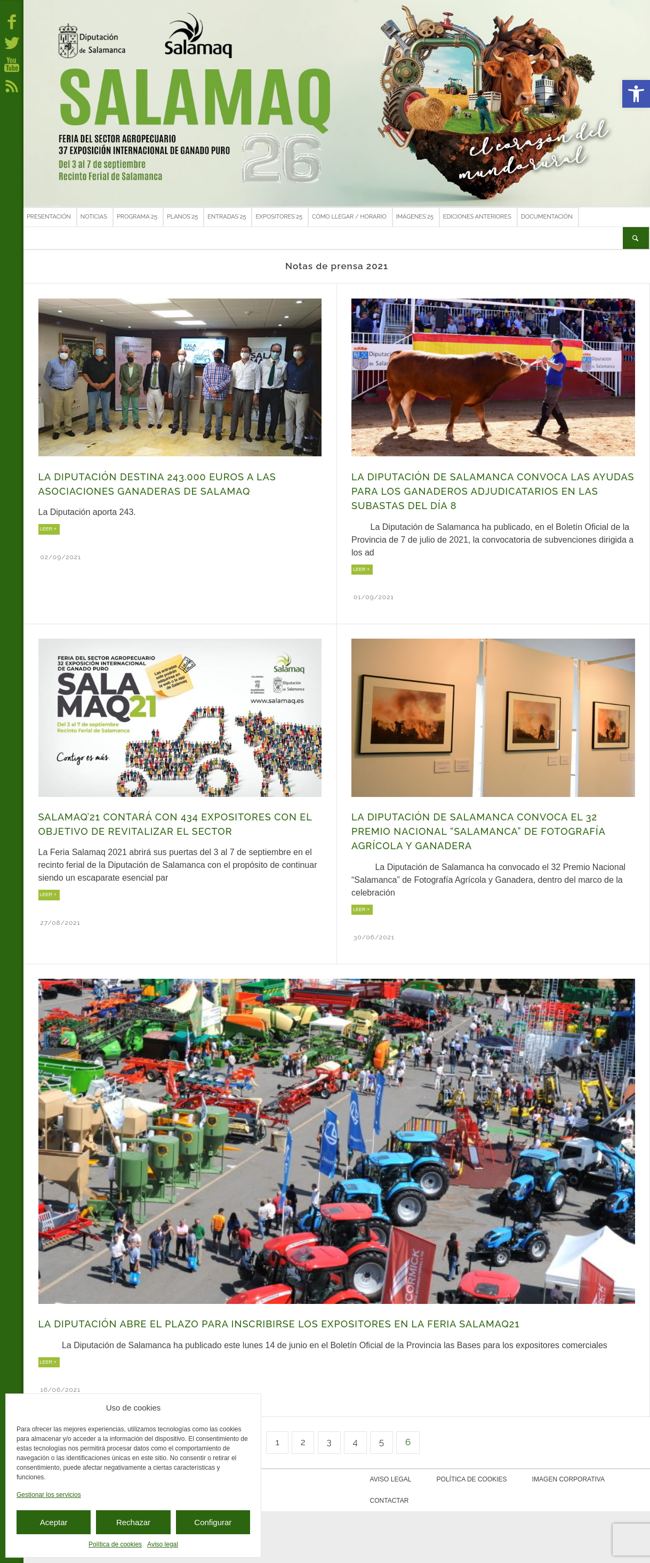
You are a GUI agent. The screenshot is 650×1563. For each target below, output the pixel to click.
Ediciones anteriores (477, 216)
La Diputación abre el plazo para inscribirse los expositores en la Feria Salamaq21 (279, 1324)
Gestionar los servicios (49, 1494)
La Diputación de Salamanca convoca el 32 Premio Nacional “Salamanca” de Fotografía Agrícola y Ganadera (478, 831)
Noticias (94, 216)
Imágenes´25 (415, 216)
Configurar (212, 1522)
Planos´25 (182, 216)
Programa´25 (137, 216)
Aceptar (54, 1522)
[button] (636, 94)
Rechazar (133, 1522)
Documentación (547, 216)
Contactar (616, 1479)
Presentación (49, 216)
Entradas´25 (226, 216)
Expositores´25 (278, 216)
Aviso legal (162, 1544)
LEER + (48, 528)
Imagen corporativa (548, 1479)
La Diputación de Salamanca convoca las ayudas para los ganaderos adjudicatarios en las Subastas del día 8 (492, 491)
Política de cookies (115, 1544)
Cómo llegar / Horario (349, 216)
